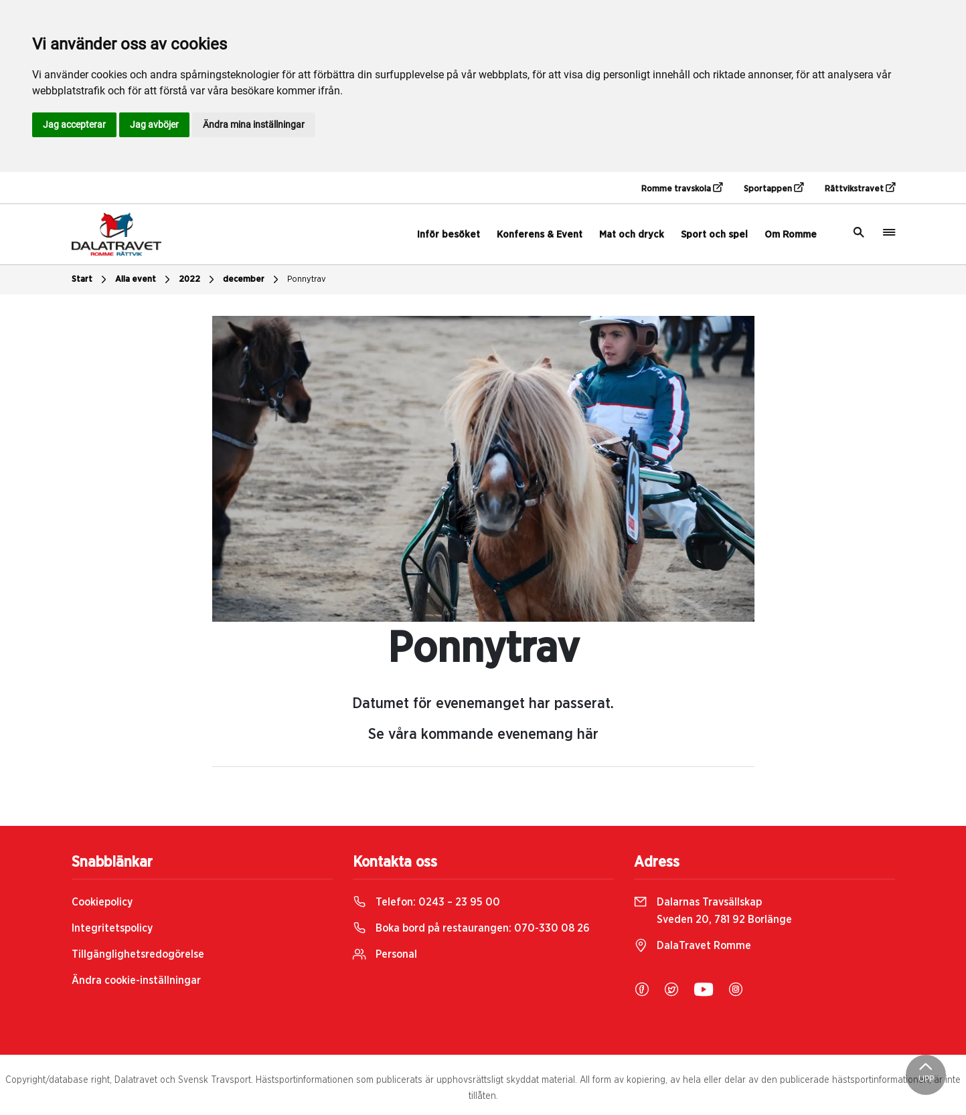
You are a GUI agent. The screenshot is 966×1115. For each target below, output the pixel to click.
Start (91, 280)
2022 (198, 280)
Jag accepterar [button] (74, 124)
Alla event (144, 280)
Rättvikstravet (860, 188)
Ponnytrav (306, 279)
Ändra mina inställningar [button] (254, 124)
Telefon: (426, 902)
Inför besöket (448, 235)
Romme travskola (681, 188)
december (252, 280)
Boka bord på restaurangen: (471, 928)
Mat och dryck (631, 235)
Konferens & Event (539, 235)
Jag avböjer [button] (154, 124)
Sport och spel (714, 235)
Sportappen (773, 188)
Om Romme (790, 235)
